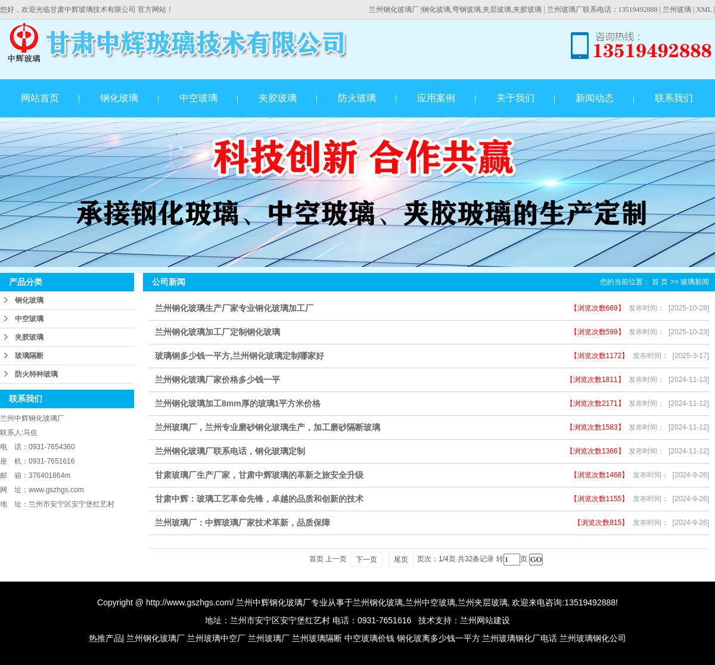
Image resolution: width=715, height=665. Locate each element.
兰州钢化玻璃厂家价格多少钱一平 (217, 379)
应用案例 (436, 98)
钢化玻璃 (119, 98)
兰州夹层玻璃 (483, 602)
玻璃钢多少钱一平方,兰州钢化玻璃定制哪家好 (239, 356)
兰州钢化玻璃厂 (394, 9)
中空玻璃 (198, 98)
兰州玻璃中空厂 (216, 638)
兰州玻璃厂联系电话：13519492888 (602, 9)
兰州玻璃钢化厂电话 (519, 638)
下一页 (366, 559)
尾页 (401, 559)
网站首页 (40, 98)
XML (703, 9)
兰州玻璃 (677, 9)
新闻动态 (595, 98)
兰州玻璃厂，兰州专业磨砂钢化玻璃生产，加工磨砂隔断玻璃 (267, 427)
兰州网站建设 (485, 620)
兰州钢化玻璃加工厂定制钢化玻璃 (217, 332)
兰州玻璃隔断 (317, 638)
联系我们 (674, 98)
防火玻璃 (357, 98)
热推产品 (105, 638)
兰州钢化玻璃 (378, 602)
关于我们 (515, 98)
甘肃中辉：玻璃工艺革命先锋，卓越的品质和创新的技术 (259, 499)
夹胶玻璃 (278, 98)
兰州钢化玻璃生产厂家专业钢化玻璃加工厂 (234, 308)
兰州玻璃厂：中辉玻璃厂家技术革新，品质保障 (242, 522)
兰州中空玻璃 (430, 602)
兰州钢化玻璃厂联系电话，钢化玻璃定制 (230, 451)
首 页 (660, 282)
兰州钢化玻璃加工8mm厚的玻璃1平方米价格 (238, 403)
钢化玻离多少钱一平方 (438, 638)
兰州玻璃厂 (269, 638)
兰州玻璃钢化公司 (592, 638)
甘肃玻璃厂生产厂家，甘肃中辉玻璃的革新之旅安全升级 (259, 475)
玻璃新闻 (694, 282)
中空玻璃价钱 (369, 638)
